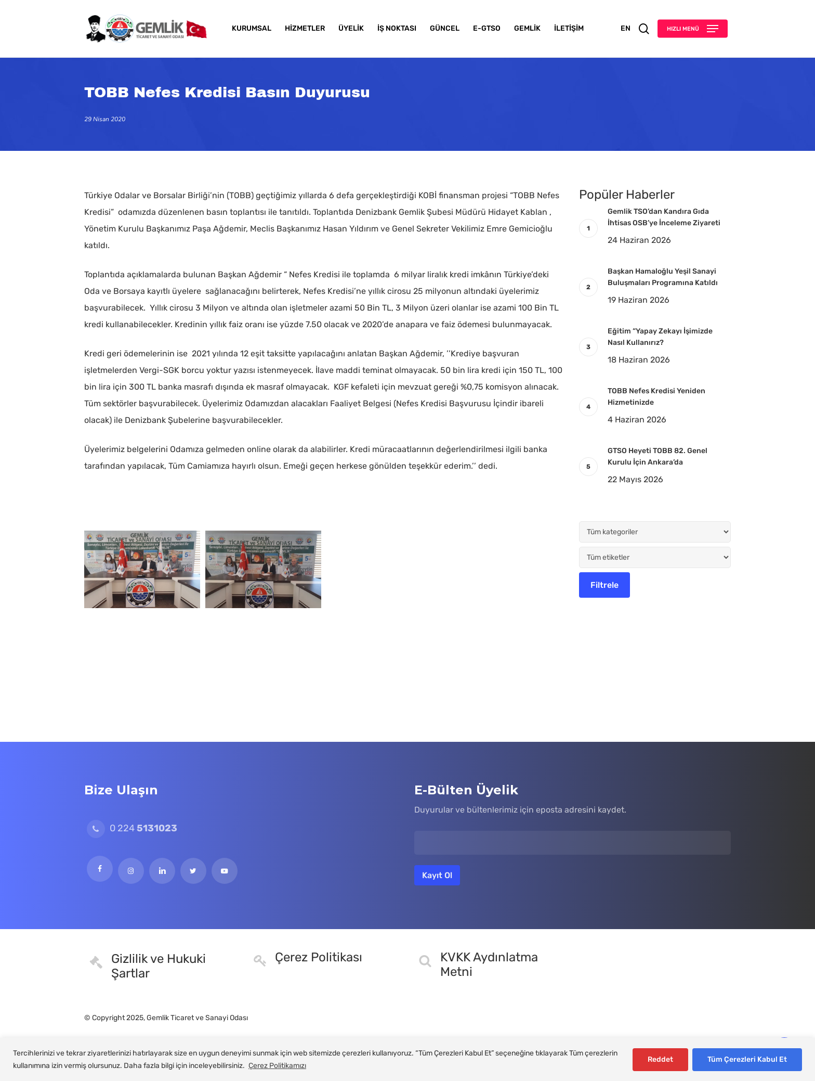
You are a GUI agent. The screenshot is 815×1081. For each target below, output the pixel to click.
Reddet (660, 1059)
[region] (407, 1059)
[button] (693, 28)
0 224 (132, 828)
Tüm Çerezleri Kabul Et (747, 1059)
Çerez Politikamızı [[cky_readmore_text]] (277, 1065)
